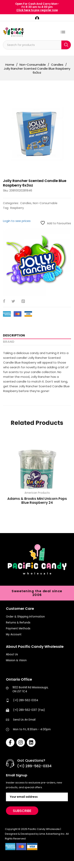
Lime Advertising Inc (52, 834)
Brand (8, 341)
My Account (14, 634)
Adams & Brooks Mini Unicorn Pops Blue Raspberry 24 (37, 500)
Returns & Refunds (18, 622)
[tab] (37, 335)
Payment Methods (18, 628)
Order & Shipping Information (25, 617)
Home (9, 65)
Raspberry (17, 208)
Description (14, 335)
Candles (57, 65)
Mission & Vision (16, 660)
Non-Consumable (33, 65)
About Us (12, 654)
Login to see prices (17, 221)
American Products (37, 493)
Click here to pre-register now (37, 10)
